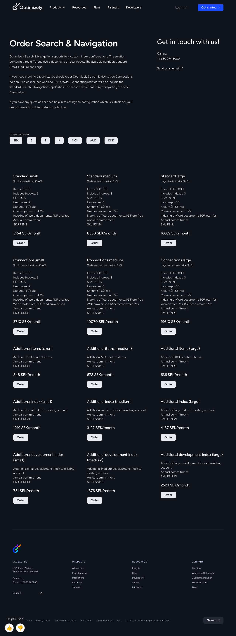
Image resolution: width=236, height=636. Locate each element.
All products (78, 568)
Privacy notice (43, 620)
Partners (113, 7)
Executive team (199, 582)
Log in (181, 7)
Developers (133, 7)
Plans (96, 7)
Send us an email (168, 68)
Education (137, 587)
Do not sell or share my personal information (148, 620)
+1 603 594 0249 (28, 582)
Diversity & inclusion (202, 578)
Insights (136, 568)
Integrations (78, 578)
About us (196, 568)
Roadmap (77, 582)
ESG (119, 620)
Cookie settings (104, 620)
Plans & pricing (79, 573)
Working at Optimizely (203, 573)
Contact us (18, 578)
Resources (79, 7)
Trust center (86, 620)
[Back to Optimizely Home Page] (27, 7)
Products (57, 7)
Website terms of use (65, 620)
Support (136, 582)
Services (76, 587)
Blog (134, 573)
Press (194, 587)
